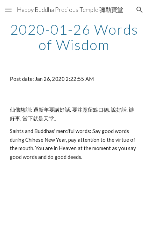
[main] (74, 37)
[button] (8, 9)
